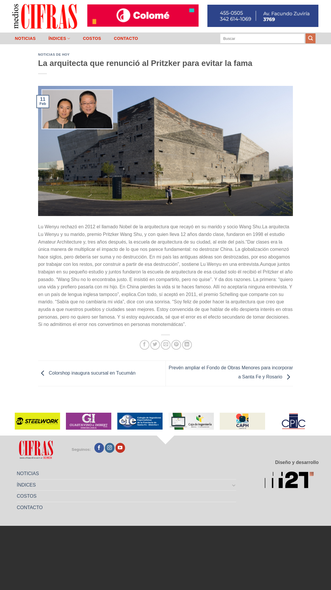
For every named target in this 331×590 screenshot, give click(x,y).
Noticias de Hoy (54, 54)
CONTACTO (126, 38)
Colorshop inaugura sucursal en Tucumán (87, 372)
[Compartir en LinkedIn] (187, 345)
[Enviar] (310, 38)
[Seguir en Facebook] (99, 448)
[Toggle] (234, 485)
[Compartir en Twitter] (155, 345)
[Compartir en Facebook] (144, 345)
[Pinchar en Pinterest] (176, 345)
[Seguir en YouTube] (120, 448)
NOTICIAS (25, 38)
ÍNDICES (59, 38)
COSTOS (92, 38)
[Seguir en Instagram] (110, 448)
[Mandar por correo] (165, 345)
